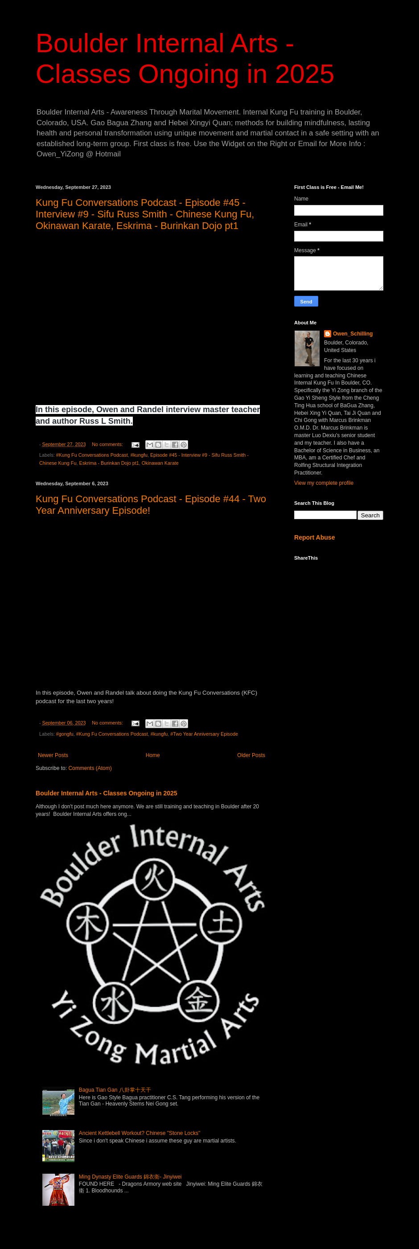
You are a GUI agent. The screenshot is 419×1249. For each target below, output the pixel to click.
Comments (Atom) (89, 768)
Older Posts (251, 755)
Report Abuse (314, 537)
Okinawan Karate (160, 463)
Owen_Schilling (353, 334)
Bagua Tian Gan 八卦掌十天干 (115, 1090)
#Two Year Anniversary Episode (204, 734)
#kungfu (139, 455)
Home (153, 755)
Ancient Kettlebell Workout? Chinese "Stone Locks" (139, 1133)
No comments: (108, 444)
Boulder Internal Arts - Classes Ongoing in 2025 (106, 793)
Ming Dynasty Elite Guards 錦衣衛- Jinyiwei (130, 1177)
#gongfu (65, 734)
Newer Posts (53, 755)
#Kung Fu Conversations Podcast (92, 455)
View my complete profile (323, 483)
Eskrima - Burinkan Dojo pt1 (109, 463)
